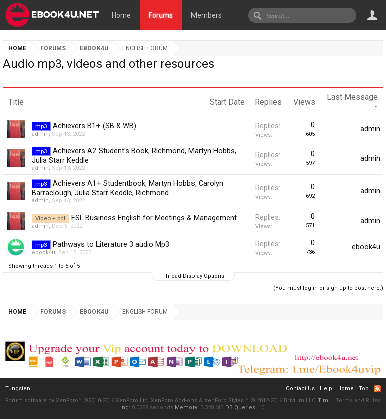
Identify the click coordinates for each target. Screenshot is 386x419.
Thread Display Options (193, 276)
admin (40, 134)
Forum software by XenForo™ (77, 400)
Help (326, 388)
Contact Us (300, 388)
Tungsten (17, 388)
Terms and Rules (358, 400)
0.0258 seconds (152, 407)
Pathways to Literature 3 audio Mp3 (111, 244)
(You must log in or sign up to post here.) (328, 288)
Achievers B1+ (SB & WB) (94, 125)
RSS (377, 388)
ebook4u (43, 252)
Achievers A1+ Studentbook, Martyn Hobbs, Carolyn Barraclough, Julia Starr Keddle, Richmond (127, 188)
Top (364, 388)
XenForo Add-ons (174, 400)
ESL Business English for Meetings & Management (154, 217)
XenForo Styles (224, 400)
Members (206, 15)
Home (121, 15)
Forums (161, 15)
